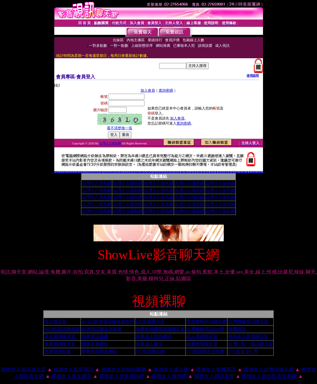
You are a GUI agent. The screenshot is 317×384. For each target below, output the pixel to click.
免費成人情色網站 (153, 336)
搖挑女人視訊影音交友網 (269, 376)
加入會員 (148, 90)
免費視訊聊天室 (59, 344)
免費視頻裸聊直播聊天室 (160, 329)
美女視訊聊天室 (59, 336)
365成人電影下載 (87, 171)
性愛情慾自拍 (222, 171)
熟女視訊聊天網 (161, 172)
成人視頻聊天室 (202, 336)
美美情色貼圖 (257, 171)
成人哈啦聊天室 (150, 171)
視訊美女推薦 (79, 171)
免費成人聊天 (149, 344)
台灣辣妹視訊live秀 (205, 329)
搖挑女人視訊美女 (214, 376)
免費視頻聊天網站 (99, 351)
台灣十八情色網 (110, 143)
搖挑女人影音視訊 (73, 369)
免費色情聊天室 (202, 344)
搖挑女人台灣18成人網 (269, 369)
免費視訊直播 (95, 336)
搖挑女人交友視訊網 (121, 376)
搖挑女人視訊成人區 (23, 369)
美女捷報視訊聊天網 (206, 321)
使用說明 (253, 75)
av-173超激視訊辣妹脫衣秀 (108, 321)
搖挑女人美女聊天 (71, 376)
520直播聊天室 (150, 321)
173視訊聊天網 (150, 351)
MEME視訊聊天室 (62, 329)
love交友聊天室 (119, 171)
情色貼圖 (99, 171)
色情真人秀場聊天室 (248, 336)
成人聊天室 (55, 321)
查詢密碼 (166, 90)
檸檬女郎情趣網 (68, 171)
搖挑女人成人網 (171, 369)
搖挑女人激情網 (169, 376)
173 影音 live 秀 (243, 351)
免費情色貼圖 (57, 351)
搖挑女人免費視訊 (216, 369)
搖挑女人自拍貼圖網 (123, 369)
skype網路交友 (158, 171)
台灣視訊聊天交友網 (102, 329)
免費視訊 (237, 329)
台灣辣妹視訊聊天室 (248, 321)
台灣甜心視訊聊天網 (158, 172)
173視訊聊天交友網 (205, 351)
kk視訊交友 (245, 171)
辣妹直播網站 (95, 344)
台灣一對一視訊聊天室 (250, 344)
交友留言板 (209, 171)
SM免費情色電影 (243, 171)
